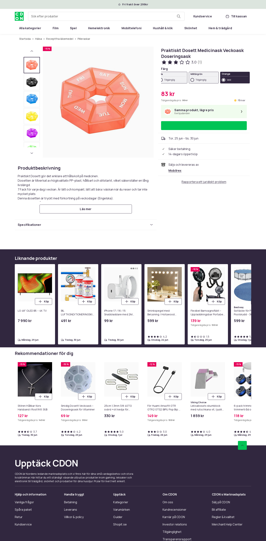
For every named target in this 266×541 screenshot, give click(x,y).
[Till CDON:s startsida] (19, 16)
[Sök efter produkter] (178, 16)
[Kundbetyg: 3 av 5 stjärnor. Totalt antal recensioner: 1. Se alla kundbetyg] (181, 62)
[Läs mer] (86, 209)
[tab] (32, 65)
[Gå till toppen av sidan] (242, 445)
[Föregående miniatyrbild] (31, 51)
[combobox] (106, 16)
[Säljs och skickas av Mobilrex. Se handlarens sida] (175, 170)
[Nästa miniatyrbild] (31, 153)
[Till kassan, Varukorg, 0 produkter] (236, 16)
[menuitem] (30, 28)
